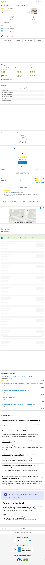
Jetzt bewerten (22, 162)
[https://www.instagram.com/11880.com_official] (22, 540)
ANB (30, 532)
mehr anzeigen (40, 182)
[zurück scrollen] (1, 40)
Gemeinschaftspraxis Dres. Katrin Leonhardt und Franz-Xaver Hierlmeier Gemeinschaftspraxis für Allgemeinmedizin (22, 383)
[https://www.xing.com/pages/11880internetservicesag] (26, 540)
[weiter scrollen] (44, 40)
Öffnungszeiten (8, 40)
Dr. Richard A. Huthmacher (8, 397)
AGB (27, 532)
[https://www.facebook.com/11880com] (15, 540)
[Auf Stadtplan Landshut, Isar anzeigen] (43, 208)
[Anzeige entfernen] (44, 560)
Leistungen (18, 40)
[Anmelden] (36, 2)
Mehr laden (22, 349)
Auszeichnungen (28, 40)
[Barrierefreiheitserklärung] (40, 2)
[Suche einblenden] (33, 2)
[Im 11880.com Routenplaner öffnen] (41, 207)
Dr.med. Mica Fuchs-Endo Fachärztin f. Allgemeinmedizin (15, 376)
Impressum (16, 532)
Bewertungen (40, 40)
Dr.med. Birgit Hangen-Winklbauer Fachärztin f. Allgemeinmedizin (18, 404)
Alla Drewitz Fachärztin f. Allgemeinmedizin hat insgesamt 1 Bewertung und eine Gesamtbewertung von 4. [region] (20, 471)
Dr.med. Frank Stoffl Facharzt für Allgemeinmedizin (14, 390)
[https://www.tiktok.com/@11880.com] (18, 540)
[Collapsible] (42, 420)
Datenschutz (22, 532)
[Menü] (43, 2)
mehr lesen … (7, 197)
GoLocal (12, 192)
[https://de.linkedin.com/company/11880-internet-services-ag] (30, 540)
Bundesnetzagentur (32, 506)
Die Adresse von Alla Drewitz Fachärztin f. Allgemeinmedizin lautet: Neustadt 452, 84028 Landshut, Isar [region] (22, 424)
